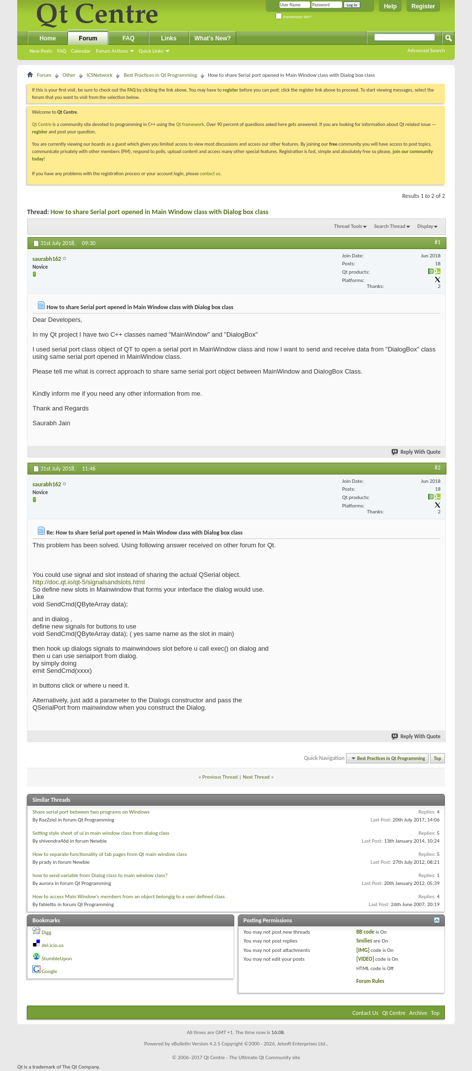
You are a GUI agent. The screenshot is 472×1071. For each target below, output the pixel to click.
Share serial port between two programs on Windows (91, 812)
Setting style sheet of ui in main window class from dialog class (100, 833)
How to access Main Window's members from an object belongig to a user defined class (128, 896)
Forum (88, 38)
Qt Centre (42, 124)
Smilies (364, 941)
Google (50, 971)
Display (425, 226)
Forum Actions (112, 51)
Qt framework (190, 124)
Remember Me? (294, 17)
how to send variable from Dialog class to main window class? (100, 875)
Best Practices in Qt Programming (160, 75)
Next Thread (256, 777)
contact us (210, 173)
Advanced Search (426, 50)
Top (437, 758)
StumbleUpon (57, 958)
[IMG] (363, 950)
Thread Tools (348, 226)
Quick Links (151, 51)
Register (423, 6)
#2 (438, 467)
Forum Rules (370, 981)
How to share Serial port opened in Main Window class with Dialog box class (160, 212)
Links (168, 38)
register (39, 131)
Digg (47, 932)
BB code (365, 932)
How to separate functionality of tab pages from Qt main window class (109, 854)
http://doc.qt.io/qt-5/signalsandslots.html (88, 582)
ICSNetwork (99, 75)
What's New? (212, 38)
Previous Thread (220, 777)
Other (69, 75)
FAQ (61, 51)
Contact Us (365, 1012)
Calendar (81, 51)
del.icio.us (53, 945)
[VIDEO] (365, 959)
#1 (438, 242)
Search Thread (390, 226)
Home (47, 38)
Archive (418, 1012)
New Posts (41, 51)
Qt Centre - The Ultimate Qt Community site (252, 1057)
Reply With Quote (416, 452)
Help (390, 6)
